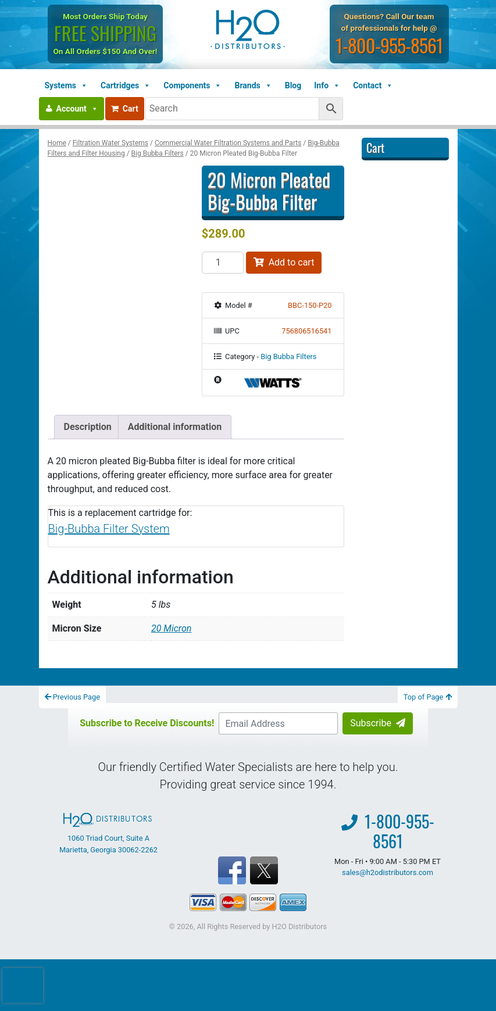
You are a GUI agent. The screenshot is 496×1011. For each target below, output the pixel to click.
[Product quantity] (223, 263)
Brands (253, 85)
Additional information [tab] (175, 426)
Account (77, 108)
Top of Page (428, 697)
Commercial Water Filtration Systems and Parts (228, 143)
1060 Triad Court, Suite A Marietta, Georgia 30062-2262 (108, 833)
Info (327, 85)
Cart (124, 108)
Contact (373, 85)
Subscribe (377, 723)
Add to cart (284, 262)
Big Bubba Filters (157, 153)
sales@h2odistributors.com (387, 872)
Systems (66, 85)
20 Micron (171, 628)
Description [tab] (88, 426)
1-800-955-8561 (389, 45)
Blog (293, 85)
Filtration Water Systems (110, 143)
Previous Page (73, 697)
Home (57, 143)
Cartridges (126, 85)
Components (192, 85)
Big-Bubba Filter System (109, 529)
